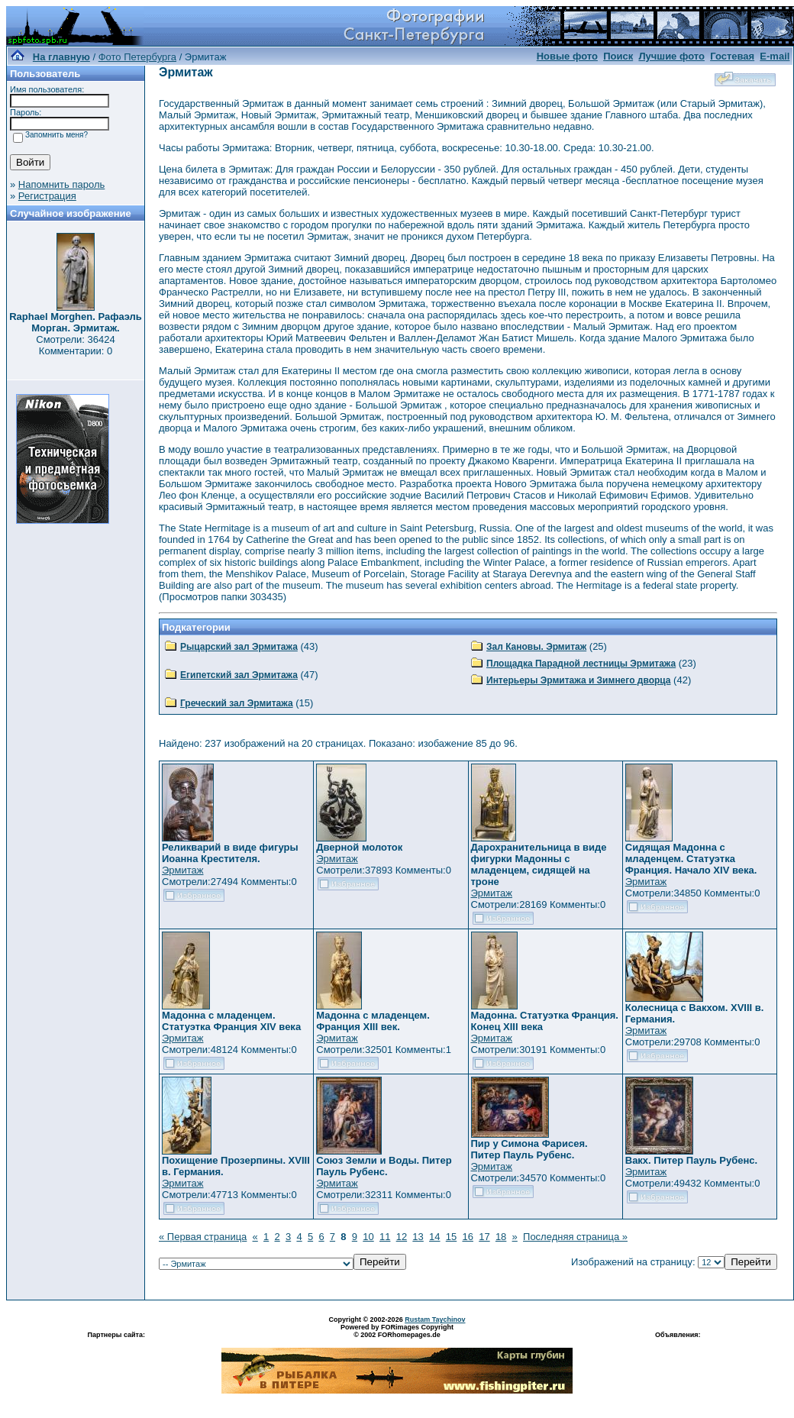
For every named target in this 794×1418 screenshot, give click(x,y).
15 (451, 1236)
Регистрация (47, 196)
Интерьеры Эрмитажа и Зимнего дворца (578, 680)
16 (467, 1236)
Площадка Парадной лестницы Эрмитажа (581, 663)
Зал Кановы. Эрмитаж (536, 646)
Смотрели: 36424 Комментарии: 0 (75, 345)
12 (401, 1236)
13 (417, 1236)
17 (484, 1236)
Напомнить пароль (61, 184)
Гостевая (732, 56)
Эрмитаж (183, 870)
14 (434, 1236)
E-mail (774, 56)
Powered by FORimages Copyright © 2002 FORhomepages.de (397, 1331)
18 (500, 1236)
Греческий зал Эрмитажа (236, 703)
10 (368, 1236)
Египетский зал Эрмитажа (239, 675)
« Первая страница (203, 1236)
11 (384, 1236)
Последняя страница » (575, 1236)
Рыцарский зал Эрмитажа (239, 646)
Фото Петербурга (137, 57)
